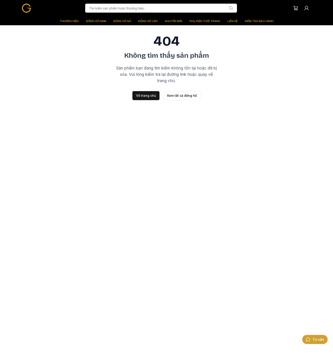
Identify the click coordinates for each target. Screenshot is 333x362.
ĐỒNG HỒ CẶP (148, 21)
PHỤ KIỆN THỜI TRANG (205, 21)
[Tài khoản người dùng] (306, 8)
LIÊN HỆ (232, 21)
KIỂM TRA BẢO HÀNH (259, 21)
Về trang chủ (146, 95)
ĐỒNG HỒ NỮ (122, 21)
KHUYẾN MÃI (173, 21)
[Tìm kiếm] (231, 8)
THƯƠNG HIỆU (69, 21)
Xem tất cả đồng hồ (182, 95)
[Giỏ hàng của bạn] (295, 8)
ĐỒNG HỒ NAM (96, 21)
